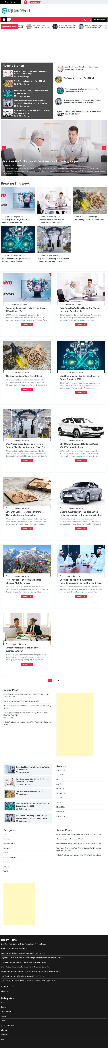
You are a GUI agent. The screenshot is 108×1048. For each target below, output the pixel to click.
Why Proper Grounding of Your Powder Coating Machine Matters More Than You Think (30, 103)
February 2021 (61, 812)
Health (5, 853)
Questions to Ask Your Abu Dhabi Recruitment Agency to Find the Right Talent (81, 581)
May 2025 (59, 779)
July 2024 (59, 798)
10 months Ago (24, 84)
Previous (4, 148)
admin (7, 165)
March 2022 (60, 807)
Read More (27, 325)
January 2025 (61, 793)
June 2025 (60, 775)
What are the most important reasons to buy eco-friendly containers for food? (48, 27)
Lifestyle (6, 862)
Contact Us (5, 991)
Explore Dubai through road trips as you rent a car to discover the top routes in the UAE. (80, 514)
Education (6, 848)
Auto (5, 834)
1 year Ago (68, 576)
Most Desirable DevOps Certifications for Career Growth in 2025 (80, 377)
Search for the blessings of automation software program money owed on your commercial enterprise (22, 27)
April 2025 (59, 784)
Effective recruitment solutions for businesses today (22, 649)
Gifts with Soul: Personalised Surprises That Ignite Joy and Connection (25, 513)
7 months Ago (24, 77)
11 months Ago (24, 96)
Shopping (6, 866)
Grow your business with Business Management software (74, 27)
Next (104, 148)
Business (6, 839)
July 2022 (59, 802)
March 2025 (60, 789)
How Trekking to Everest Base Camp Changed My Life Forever (23, 581)
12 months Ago (16, 576)
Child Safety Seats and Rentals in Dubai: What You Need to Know (79, 445)
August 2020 (60, 816)
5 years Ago (19, 217)
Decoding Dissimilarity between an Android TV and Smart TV (26, 310)
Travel (5, 871)
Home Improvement (10, 857)
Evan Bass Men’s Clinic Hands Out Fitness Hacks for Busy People (40, 161)
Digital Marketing (9, 843)
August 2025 (60, 770)
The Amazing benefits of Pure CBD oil (29, 81)
